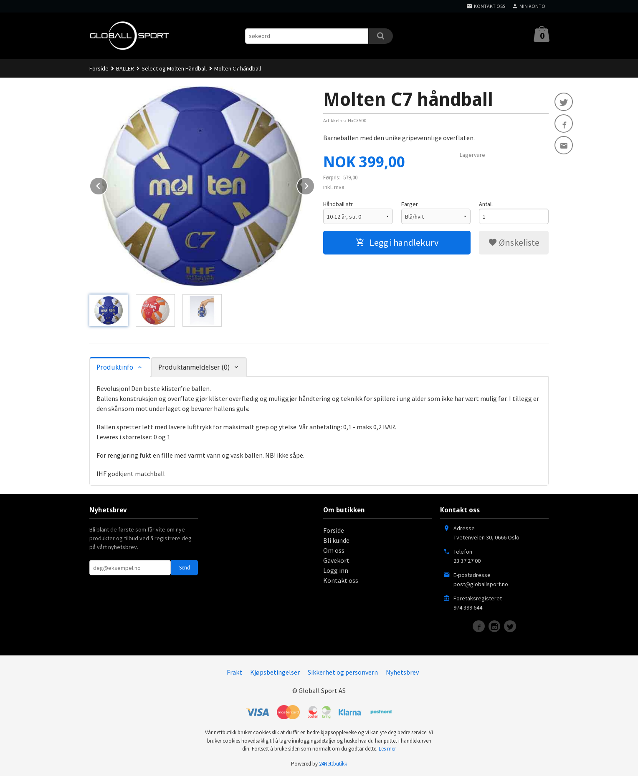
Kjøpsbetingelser (275, 672)
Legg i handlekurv (396, 242)
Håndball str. (338, 204)
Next (314, 184)
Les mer (387, 748)
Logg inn (335, 570)
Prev (107, 184)
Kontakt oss (340, 580)
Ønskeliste (513, 242)
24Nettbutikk (333, 763)
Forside (99, 68)
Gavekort (336, 560)
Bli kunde (336, 540)
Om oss (333, 550)
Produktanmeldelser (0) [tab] (194, 367)
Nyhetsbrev (402, 672)
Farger (409, 204)
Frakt (234, 672)
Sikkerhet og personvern (343, 672)
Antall (486, 204)
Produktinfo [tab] (114, 367)
